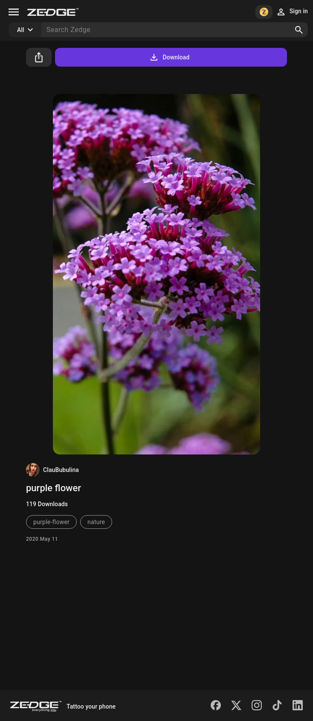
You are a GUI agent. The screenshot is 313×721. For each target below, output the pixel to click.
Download (169, 57)
